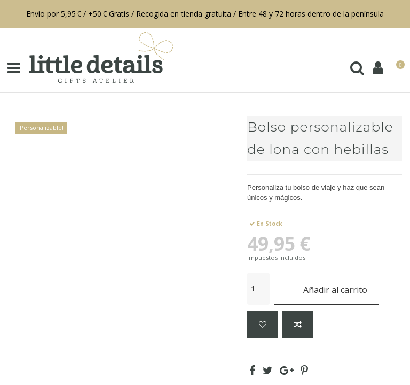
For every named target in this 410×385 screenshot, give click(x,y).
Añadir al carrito (326, 288)
